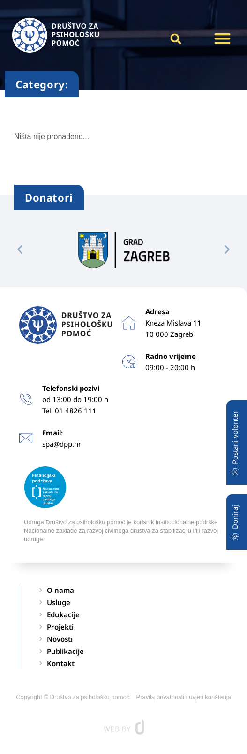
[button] (222, 38)
